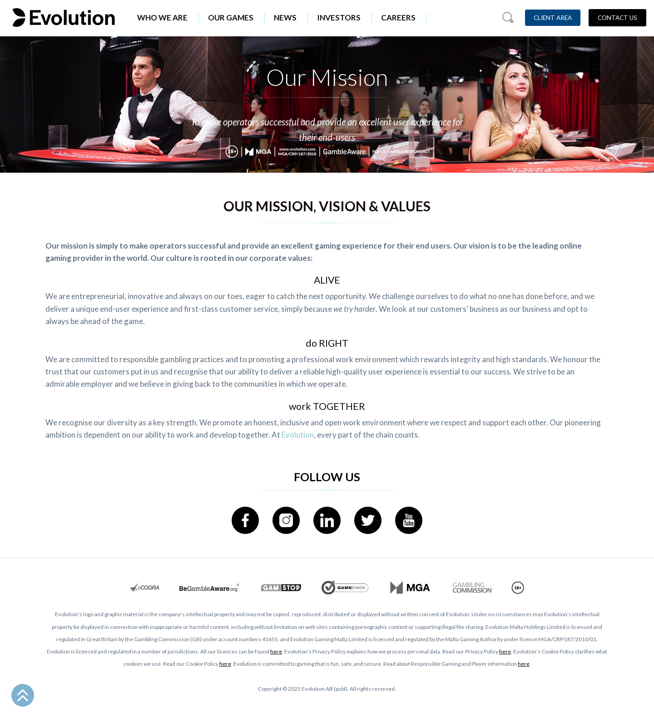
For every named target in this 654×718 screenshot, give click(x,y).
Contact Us (617, 17)
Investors (339, 17)
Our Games (230, 17)
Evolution (298, 434)
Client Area (553, 17)
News (285, 17)
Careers (398, 17)
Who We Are (162, 17)
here (276, 651)
